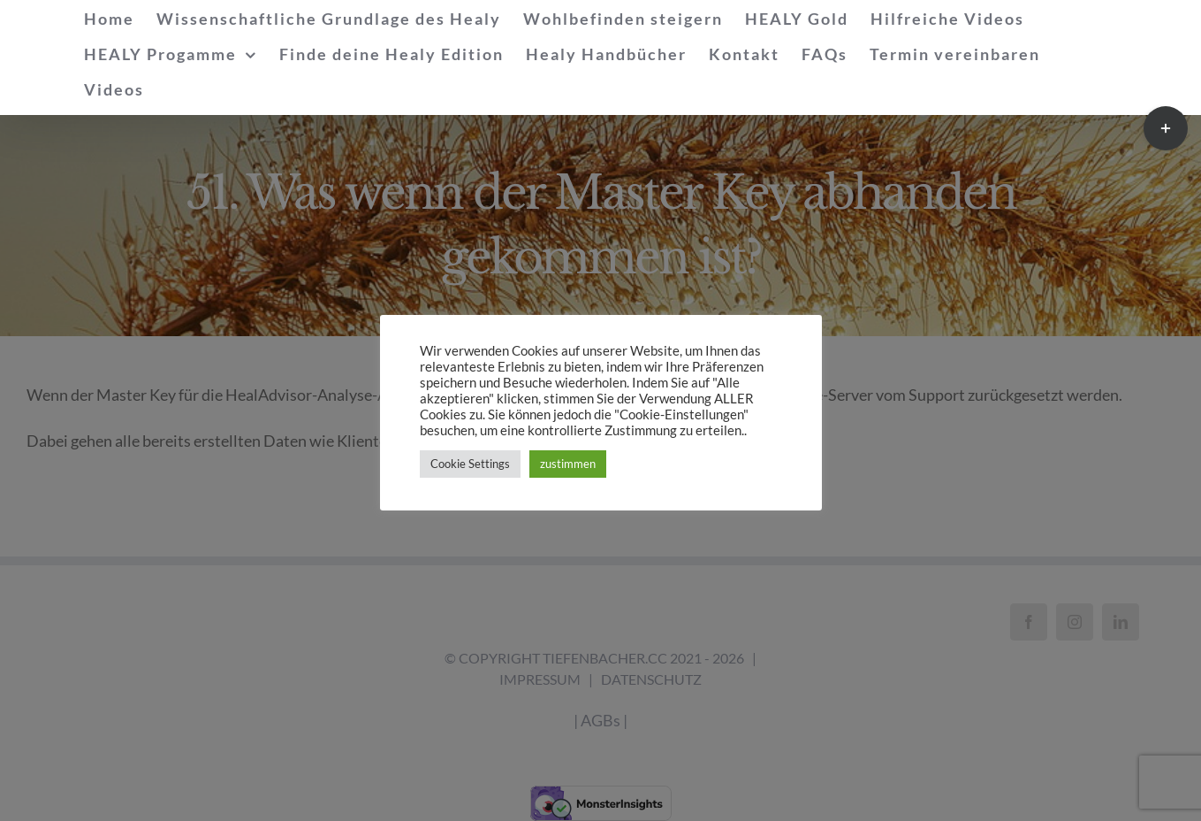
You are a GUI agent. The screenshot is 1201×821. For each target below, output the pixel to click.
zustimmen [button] (568, 464)
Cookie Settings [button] (470, 464)
